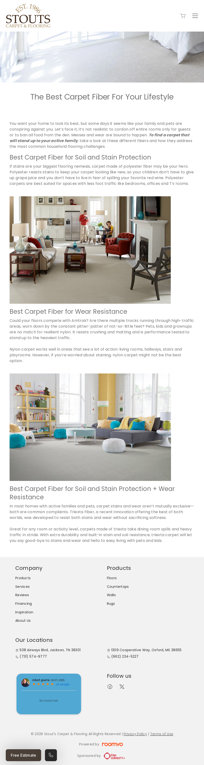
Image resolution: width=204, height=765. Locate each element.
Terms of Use (161, 734)
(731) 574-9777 (33, 656)
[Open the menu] (195, 15)
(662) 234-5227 (125, 656)
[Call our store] (51, 755)
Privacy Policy (135, 734)
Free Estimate (23, 755)
